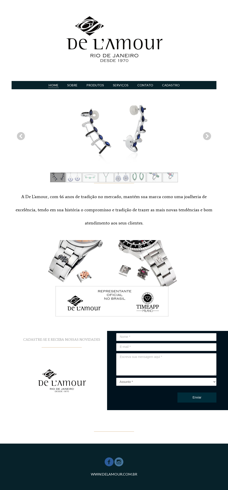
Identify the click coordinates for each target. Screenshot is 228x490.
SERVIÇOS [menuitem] (120, 85)
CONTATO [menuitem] (145, 85)
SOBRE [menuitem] (72, 85)
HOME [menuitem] (53, 85)
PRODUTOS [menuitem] (95, 85)
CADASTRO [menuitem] (171, 85)
